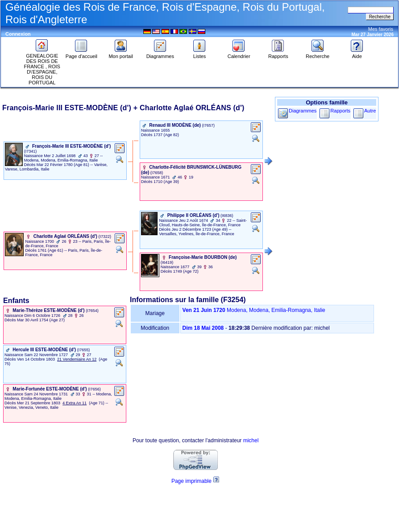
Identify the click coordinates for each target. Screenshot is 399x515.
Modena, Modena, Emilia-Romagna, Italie (276, 310)
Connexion (18, 34)
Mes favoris (380, 29)
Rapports (278, 54)
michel (251, 440)
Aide (357, 54)
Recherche (317, 54)
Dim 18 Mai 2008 (203, 328)
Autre (370, 110)
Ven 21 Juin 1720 (204, 310)
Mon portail (120, 54)
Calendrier (239, 54)
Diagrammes (160, 54)
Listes (199, 54)
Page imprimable (191, 481)
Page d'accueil (81, 54)
